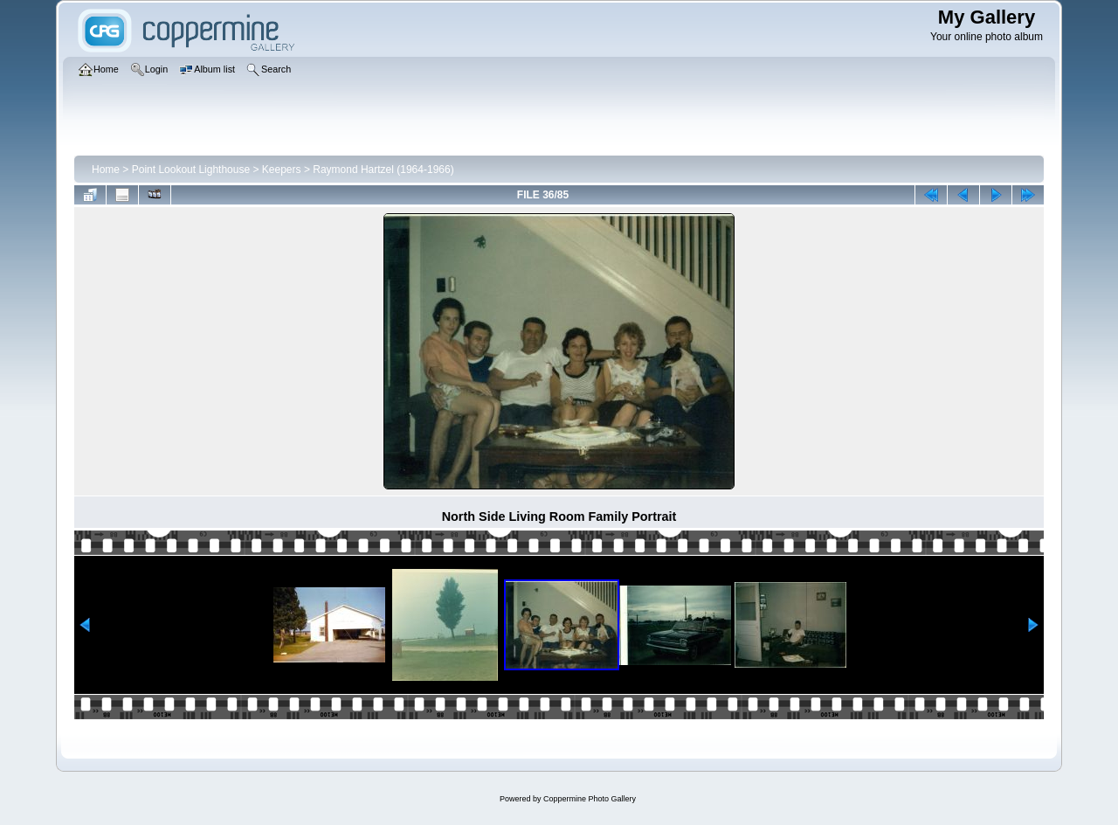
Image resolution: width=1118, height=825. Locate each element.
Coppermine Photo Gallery (589, 798)
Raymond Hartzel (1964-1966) (383, 169)
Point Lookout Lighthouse (191, 169)
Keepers (281, 169)
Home (106, 169)
